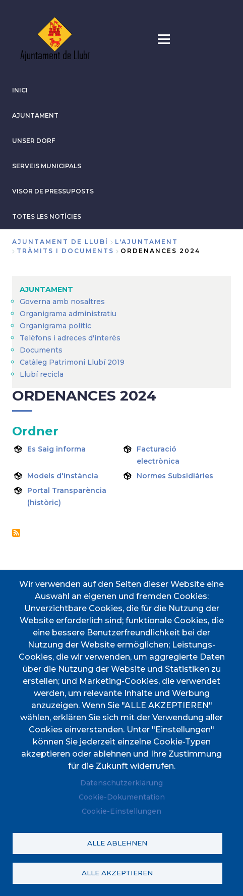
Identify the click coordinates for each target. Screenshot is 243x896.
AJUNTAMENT (35, 115)
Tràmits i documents (65, 251)
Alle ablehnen (117, 843)
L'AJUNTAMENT (146, 241)
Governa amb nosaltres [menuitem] (62, 301)
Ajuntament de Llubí (60, 241)
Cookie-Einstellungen (121, 811)
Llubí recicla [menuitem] (42, 374)
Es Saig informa (56, 449)
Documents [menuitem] (41, 350)
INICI (20, 90)
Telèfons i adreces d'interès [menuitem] (70, 337)
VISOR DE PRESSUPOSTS (53, 191)
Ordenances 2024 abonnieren (16, 533)
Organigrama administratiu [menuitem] (68, 313)
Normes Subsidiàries (175, 475)
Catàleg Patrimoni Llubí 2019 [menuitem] (72, 362)
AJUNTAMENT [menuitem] (46, 289)
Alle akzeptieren (117, 873)
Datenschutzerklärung (121, 782)
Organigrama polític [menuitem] (55, 325)
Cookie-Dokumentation (122, 797)
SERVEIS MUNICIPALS (46, 166)
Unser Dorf (33, 140)
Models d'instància (62, 475)
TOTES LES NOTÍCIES (46, 216)
